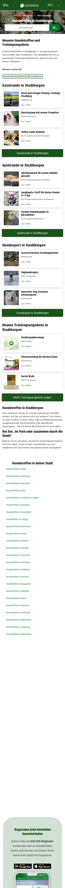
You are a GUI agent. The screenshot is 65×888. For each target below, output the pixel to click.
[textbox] (27, 27)
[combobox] (27, 27)
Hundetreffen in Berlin (16, 469)
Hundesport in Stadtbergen (32, 312)
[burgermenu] (5, 5)
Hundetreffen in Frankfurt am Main (22, 498)
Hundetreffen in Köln (15, 490)
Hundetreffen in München (18, 483)
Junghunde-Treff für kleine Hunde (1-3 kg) (40, 194)
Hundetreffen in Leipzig (17, 519)
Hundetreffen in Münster (17, 605)
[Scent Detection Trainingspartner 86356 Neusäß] (32, 259)
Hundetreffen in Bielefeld (17, 591)
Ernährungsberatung (32, 337)
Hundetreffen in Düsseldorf (18, 512)
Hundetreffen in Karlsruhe (18, 612)
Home (16, 16)
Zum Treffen (26, 105)
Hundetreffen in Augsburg (18, 627)
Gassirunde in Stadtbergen (33, 153)
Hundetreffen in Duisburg (18, 569)
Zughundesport (29, 272)
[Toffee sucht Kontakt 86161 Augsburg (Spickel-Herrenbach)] (32, 138)
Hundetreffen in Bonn (16, 598)
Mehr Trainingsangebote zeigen (32, 397)
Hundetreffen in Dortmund (18, 526)
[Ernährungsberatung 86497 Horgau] (32, 343)
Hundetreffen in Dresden (17, 548)
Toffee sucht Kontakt (33, 131)
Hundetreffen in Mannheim (18, 620)
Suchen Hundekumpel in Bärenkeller (35, 213)
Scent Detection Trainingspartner (39, 252)
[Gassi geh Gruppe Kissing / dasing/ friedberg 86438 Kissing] (32, 99)
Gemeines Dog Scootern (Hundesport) (34, 293)
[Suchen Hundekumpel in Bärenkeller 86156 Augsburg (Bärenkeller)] (32, 218)
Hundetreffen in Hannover (18, 555)
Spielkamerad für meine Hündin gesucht (39, 174)
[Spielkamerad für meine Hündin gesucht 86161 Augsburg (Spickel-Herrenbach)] (32, 179)
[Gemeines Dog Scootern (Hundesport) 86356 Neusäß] (32, 298)
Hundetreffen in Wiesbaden (18, 634)
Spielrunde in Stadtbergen (32, 233)
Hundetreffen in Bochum (17, 576)
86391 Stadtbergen (44, 16)
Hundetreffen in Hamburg (18, 476)
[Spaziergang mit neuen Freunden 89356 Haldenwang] (32, 118)
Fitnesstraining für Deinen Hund (39, 356)
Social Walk (27, 376)
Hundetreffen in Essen (16, 533)
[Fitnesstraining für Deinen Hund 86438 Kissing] (32, 363)
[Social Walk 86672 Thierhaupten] (32, 382)
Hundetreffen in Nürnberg (18, 562)
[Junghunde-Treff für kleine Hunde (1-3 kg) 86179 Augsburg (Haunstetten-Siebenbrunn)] (32, 198)
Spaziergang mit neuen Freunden (40, 112)
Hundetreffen (28, 16)
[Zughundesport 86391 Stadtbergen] (32, 278)
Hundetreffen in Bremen (17, 541)
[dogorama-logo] (29, 5)
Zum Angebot (26, 346)
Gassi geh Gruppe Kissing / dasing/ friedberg (40, 95)
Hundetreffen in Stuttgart (18, 505)
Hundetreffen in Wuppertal (18, 584)
